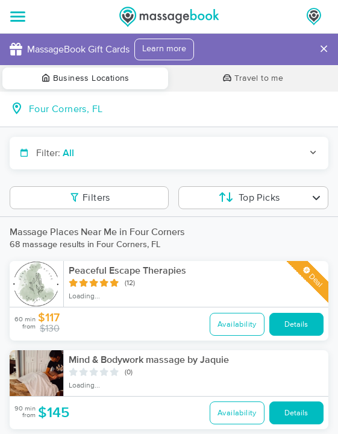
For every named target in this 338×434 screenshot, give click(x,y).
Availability (237, 325)
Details (296, 325)
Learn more (164, 49)
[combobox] (178, 109)
